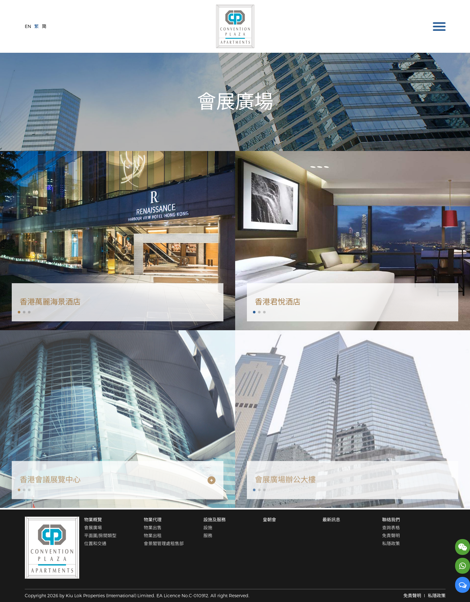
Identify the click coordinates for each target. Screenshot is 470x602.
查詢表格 (391, 527)
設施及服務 (214, 519)
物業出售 (153, 527)
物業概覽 (93, 519)
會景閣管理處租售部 (164, 543)
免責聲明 (391, 535)
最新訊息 (331, 519)
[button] (19, 312)
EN (28, 26)
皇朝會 (269, 519)
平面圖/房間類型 (100, 535)
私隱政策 (391, 543)
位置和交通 (95, 543)
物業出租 (153, 535)
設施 (207, 527)
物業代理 (153, 519)
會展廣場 (93, 527)
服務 (207, 535)
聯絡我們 (391, 519)
